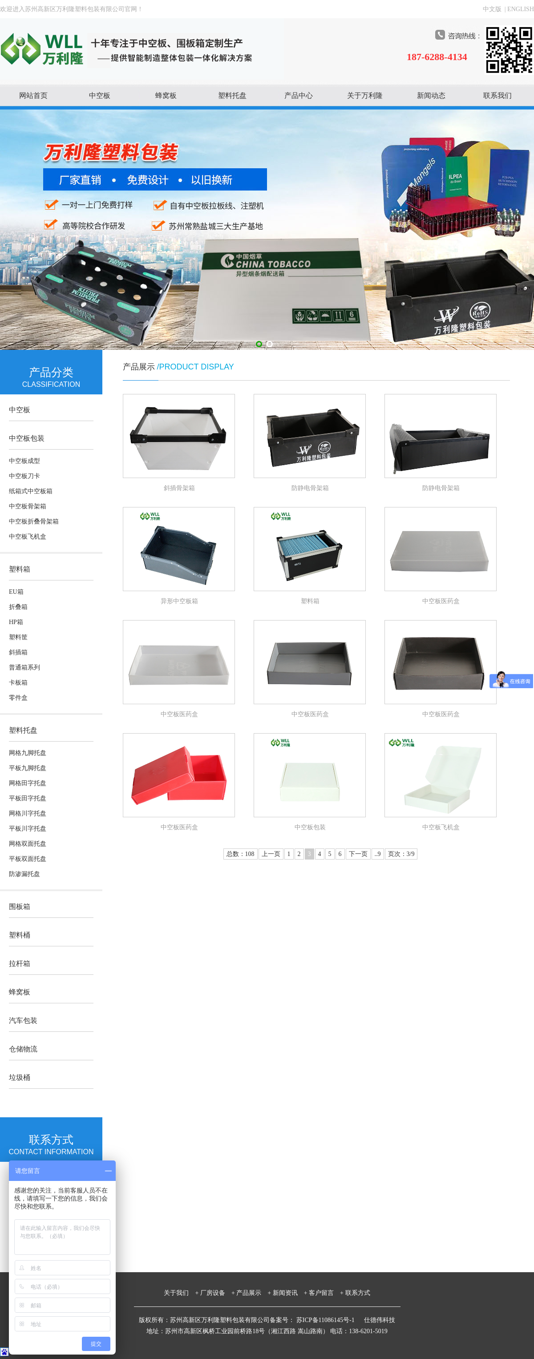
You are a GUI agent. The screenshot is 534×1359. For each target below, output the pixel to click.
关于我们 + (181, 1293)
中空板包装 (26, 438)
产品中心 (298, 95)
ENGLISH (520, 9)
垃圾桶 (19, 1077)
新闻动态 (431, 95)
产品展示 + (253, 1293)
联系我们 (497, 95)
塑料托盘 (232, 95)
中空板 (99, 95)
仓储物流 (23, 1049)
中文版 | (495, 9)
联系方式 (357, 1293)
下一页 (358, 854)
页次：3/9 (401, 854)
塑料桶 (19, 935)
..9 (378, 854)
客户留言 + (326, 1293)
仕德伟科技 (379, 1320)
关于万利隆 (365, 95)
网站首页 (33, 95)
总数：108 (241, 854)
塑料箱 (19, 569)
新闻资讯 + (290, 1293)
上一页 (271, 854)
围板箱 (19, 906)
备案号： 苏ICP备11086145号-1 (313, 1320)
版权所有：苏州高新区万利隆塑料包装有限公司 (204, 1320)
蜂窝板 (166, 95)
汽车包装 (23, 1020)
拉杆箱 (19, 963)
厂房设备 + (217, 1293)
